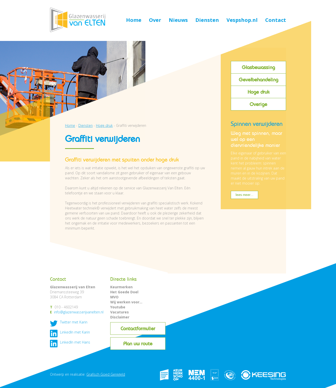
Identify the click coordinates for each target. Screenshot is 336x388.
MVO (114, 297)
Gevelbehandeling (258, 80)
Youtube (117, 307)
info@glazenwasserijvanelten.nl (78, 312)
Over (155, 20)
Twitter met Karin (73, 322)
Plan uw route (137, 344)
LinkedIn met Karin (75, 332)
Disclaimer (119, 317)
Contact (275, 20)
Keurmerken (121, 287)
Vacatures (119, 312)
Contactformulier (138, 328)
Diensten (207, 20)
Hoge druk (258, 92)
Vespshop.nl (242, 20)
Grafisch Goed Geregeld (105, 374)
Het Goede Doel (124, 292)
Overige (258, 104)
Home (133, 20)
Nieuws (178, 20)
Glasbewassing (258, 67)
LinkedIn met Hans (75, 342)
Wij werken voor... (126, 302)
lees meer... (244, 195)
